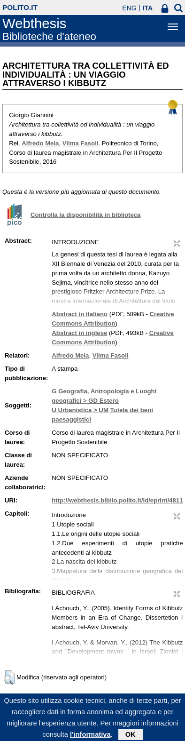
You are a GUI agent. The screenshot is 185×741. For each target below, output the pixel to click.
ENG (129, 8)
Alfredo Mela (40, 143)
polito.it (20, 7)
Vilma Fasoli (80, 143)
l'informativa (90, 737)
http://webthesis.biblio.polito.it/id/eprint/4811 (117, 500)
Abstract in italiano (80, 314)
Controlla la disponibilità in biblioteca (85, 214)
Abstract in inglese (79, 332)
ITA (148, 8)
